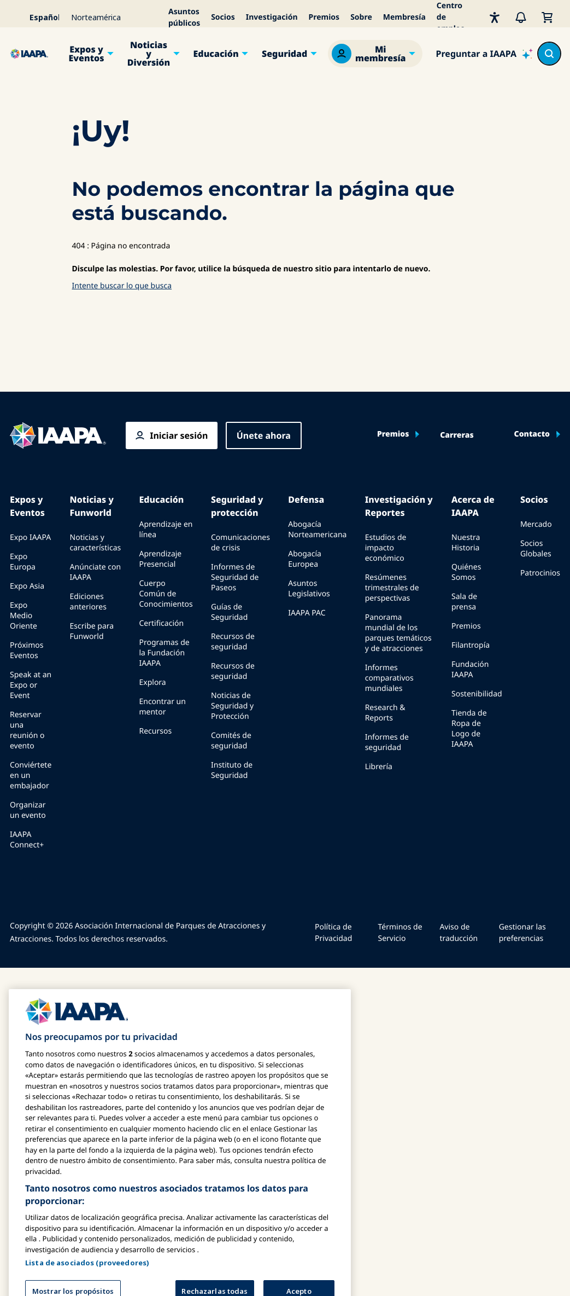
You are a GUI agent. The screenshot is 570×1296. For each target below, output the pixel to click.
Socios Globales (535, 548)
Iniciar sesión (179, 435)
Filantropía (470, 645)
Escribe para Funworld (92, 631)
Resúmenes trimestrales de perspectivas (392, 587)
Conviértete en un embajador (30, 775)
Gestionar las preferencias (522, 933)
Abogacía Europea (304, 559)
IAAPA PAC (306, 613)
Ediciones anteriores (88, 601)
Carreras (457, 435)
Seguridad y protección (237, 506)
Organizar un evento (28, 810)
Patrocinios (540, 573)
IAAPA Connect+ (27, 839)
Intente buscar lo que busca (122, 286)
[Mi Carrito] (547, 17)
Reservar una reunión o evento (27, 730)
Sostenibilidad (476, 694)
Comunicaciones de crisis (240, 542)
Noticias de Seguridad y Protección (232, 706)
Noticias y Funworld (92, 506)
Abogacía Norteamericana (317, 529)
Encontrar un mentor (162, 706)
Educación (216, 54)
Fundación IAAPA (470, 669)
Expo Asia (27, 586)
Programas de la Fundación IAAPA (164, 653)
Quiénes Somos (466, 572)
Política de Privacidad (333, 933)
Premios (324, 17)
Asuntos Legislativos (309, 588)
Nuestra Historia (465, 542)
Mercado (536, 524)
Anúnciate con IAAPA (95, 572)
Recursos (155, 731)
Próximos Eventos (26, 650)
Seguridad (284, 54)
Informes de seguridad (387, 742)
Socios (223, 17)
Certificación (161, 623)
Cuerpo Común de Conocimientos (165, 593)
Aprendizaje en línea (165, 529)
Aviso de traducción (458, 933)
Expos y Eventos (86, 53)
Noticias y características (95, 542)
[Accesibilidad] (494, 17)
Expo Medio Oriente (23, 615)
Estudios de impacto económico (386, 547)
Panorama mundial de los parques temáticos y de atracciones (398, 633)
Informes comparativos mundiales (389, 678)
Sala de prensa (464, 601)
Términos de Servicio (400, 933)
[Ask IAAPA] (484, 54)
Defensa (306, 499)
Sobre (361, 17)
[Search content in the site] (549, 54)
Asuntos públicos (184, 17)
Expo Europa (23, 561)
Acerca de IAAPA (473, 506)
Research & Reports (385, 712)
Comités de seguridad (231, 740)
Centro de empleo (451, 17)
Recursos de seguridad (233, 641)
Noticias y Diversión (149, 53)
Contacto (532, 434)
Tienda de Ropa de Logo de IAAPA (469, 728)
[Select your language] (37, 17)
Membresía (404, 17)
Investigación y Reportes (399, 506)
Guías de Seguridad (229, 612)
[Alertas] (521, 17)
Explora (152, 682)
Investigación (272, 17)
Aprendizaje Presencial (160, 559)
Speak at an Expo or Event (30, 685)
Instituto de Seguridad (231, 770)
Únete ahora (264, 435)
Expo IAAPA (30, 537)
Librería (378, 767)
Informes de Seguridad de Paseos (234, 577)
